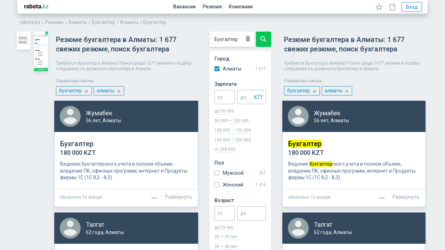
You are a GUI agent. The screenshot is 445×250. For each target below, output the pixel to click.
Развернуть (406, 175)
